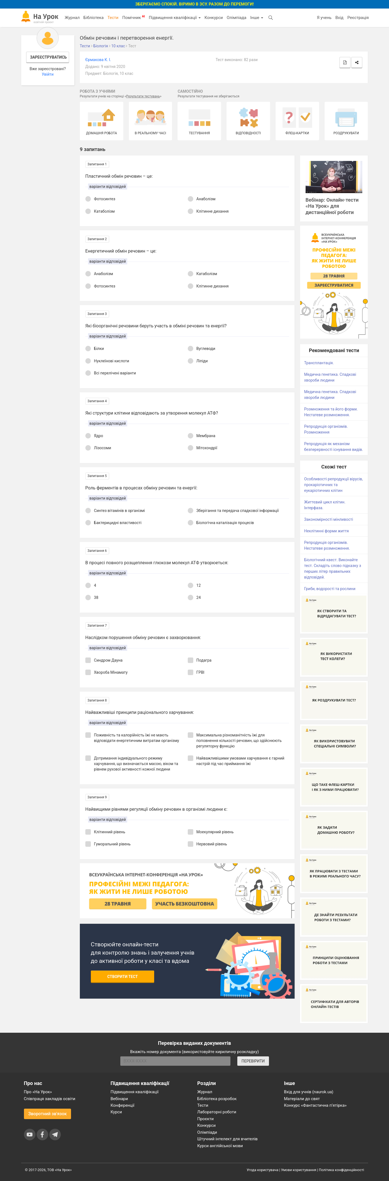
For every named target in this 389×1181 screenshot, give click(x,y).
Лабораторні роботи (216, 1111)
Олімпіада (236, 17)
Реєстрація (358, 17)
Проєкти (205, 1118)
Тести (112, 17)
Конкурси (214, 17)
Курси (116, 1111)
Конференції (123, 1105)
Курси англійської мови (220, 1145)
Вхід (339, 17)
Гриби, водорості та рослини (329, 589)
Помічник (133, 17)
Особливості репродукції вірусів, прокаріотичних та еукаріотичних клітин (333, 485)
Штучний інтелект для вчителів (227, 1138)
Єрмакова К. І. (98, 59)
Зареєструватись (48, 57)
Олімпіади (207, 1132)
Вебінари (119, 1098)
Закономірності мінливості (328, 519)
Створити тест (122, 976)
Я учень (324, 17)
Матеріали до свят (302, 1098)
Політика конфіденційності (341, 1170)
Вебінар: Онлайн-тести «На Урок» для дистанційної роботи (332, 206)
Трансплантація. (319, 363)
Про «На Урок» (38, 1091)
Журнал (72, 17)
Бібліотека (93, 17)
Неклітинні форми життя (326, 531)
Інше (256, 17)
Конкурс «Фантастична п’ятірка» (315, 1105)
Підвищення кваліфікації (174, 17)
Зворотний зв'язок (47, 1113)
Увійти (48, 74)
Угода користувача (262, 1170)
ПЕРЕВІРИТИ (253, 1061)
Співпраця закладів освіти (49, 1098)
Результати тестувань (143, 96)
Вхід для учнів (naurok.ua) (308, 1091)
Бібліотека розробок (217, 1098)
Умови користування (298, 1170)
